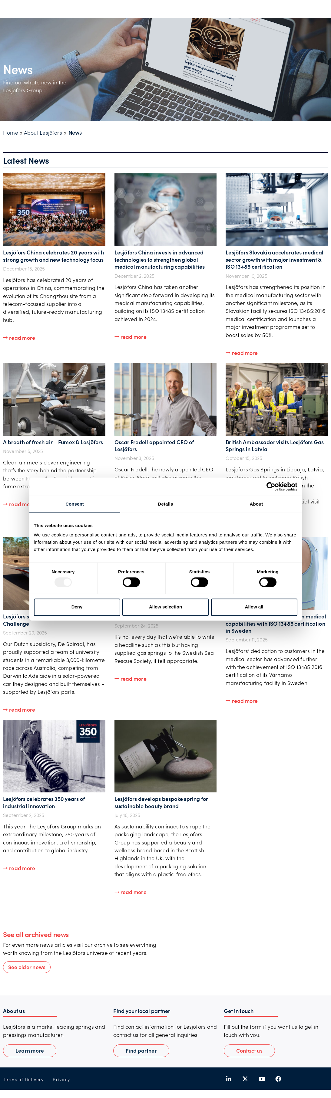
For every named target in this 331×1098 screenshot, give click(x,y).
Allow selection (165, 607)
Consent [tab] (74, 503)
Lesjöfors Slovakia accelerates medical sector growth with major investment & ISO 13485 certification (274, 259)
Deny (77, 607)
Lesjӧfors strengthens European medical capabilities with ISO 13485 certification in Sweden (276, 623)
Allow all (254, 607)
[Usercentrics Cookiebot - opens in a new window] (270, 486)
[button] (19, 338)
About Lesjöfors (43, 132)
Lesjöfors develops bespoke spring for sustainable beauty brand (161, 802)
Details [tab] (165, 503)
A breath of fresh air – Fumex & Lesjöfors (53, 442)
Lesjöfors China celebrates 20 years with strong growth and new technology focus (54, 255)
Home (10, 132)
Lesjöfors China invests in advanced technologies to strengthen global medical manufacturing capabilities (159, 259)
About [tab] (256, 503)
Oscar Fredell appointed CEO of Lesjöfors (154, 445)
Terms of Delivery (23, 1079)
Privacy (61, 1079)
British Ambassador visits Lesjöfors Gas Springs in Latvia (275, 445)
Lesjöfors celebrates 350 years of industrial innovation (44, 802)
